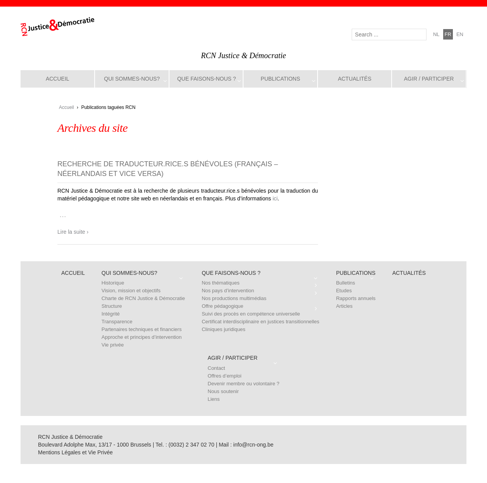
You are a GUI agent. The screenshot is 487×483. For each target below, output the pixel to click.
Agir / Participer (429, 79)
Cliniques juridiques (223, 329)
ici (275, 198)
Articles (344, 306)
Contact (216, 368)
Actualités (354, 79)
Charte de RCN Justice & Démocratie (143, 298)
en (459, 34)
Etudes (344, 290)
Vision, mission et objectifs (131, 290)
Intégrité (111, 314)
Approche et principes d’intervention (142, 337)
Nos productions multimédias (234, 298)
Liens (214, 399)
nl (436, 34)
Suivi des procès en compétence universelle (251, 314)
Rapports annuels (356, 298)
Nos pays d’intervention (228, 290)
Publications (280, 79)
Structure (112, 306)
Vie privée (113, 345)
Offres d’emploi (225, 376)
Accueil (57, 79)
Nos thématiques (221, 283)
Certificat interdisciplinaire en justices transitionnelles (260, 321)
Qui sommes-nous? (132, 79)
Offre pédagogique (222, 306)
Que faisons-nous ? (206, 79)
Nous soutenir (223, 391)
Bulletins (345, 283)
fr (448, 34)
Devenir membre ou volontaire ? (244, 383)
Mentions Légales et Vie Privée (75, 452)
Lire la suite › (72, 232)
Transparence (117, 321)
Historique (113, 283)
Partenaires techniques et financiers (142, 329)
